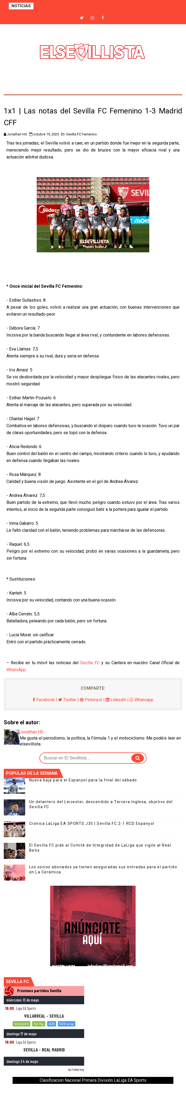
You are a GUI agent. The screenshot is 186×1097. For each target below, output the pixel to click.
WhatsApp (16, 669)
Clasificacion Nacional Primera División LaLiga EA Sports (93, 1080)
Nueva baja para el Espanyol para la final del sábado (83, 780)
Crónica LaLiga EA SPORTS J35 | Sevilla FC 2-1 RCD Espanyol (91, 823)
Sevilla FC (89, 662)
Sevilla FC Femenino (81, 134)
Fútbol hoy (78, 1069)
